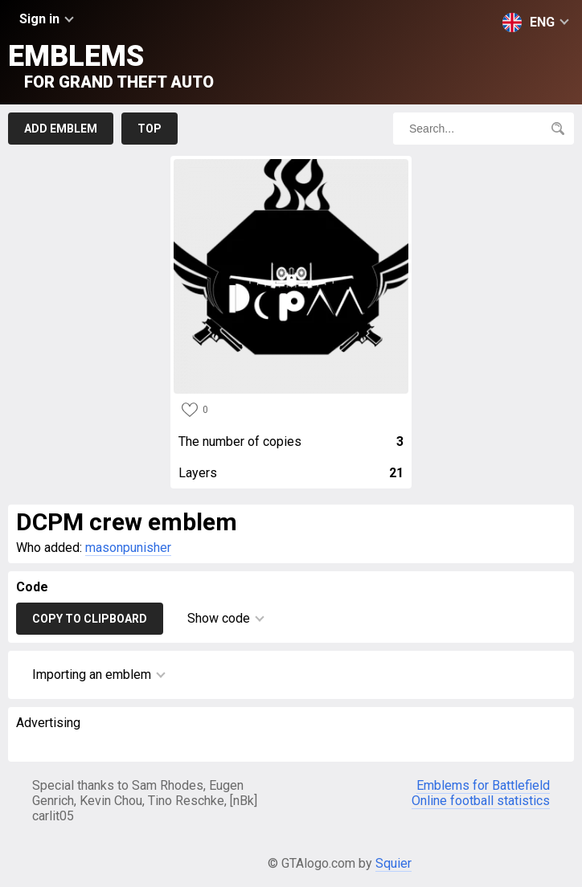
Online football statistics (481, 800)
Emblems (111, 65)
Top (149, 128)
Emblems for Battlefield (483, 785)
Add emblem (60, 128)
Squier (393, 863)
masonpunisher (128, 547)
